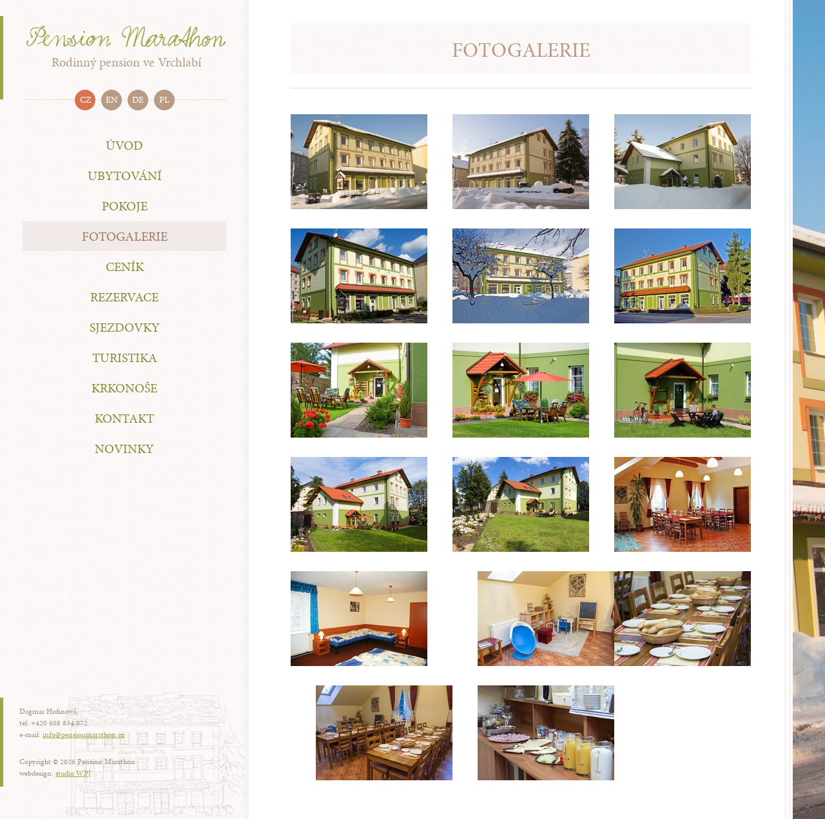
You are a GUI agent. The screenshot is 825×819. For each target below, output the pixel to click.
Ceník (125, 267)
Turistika (124, 358)
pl (164, 100)
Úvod (124, 145)
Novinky (124, 449)
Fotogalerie (125, 236)
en (111, 100)
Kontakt (124, 418)
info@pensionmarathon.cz (83, 734)
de (138, 100)
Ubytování (125, 176)
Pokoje (125, 206)
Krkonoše (124, 388)
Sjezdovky (125, 327)
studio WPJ (73, 773)
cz (85, 100)
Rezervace (124, 297)
